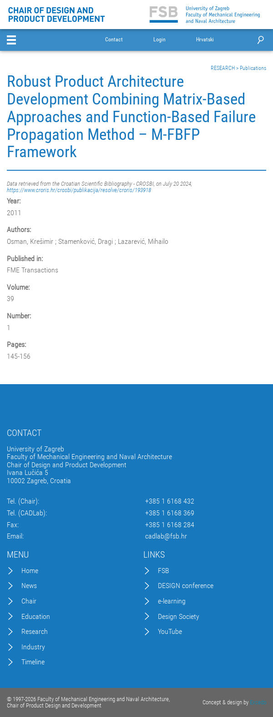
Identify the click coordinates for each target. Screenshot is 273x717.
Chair (28, 601)
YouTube (170, 632)
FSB (163, 571)
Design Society (178, 617)
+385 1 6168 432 (169, 501)
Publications (253, 68)
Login (159, 40)
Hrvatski (205, 40)
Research (34, 632)
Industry (33, 647)
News (29, 586)
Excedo (258, 702)
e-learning (172, 601)
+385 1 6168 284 (169, 525)
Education (35, 617)
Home (29, 571)
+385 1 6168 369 (169, 513)
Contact (114, 40)
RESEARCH (223, 68)
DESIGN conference (185, 586)
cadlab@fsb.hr (166, 536)
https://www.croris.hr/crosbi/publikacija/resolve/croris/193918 (79, 190)
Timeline (33, 662)
